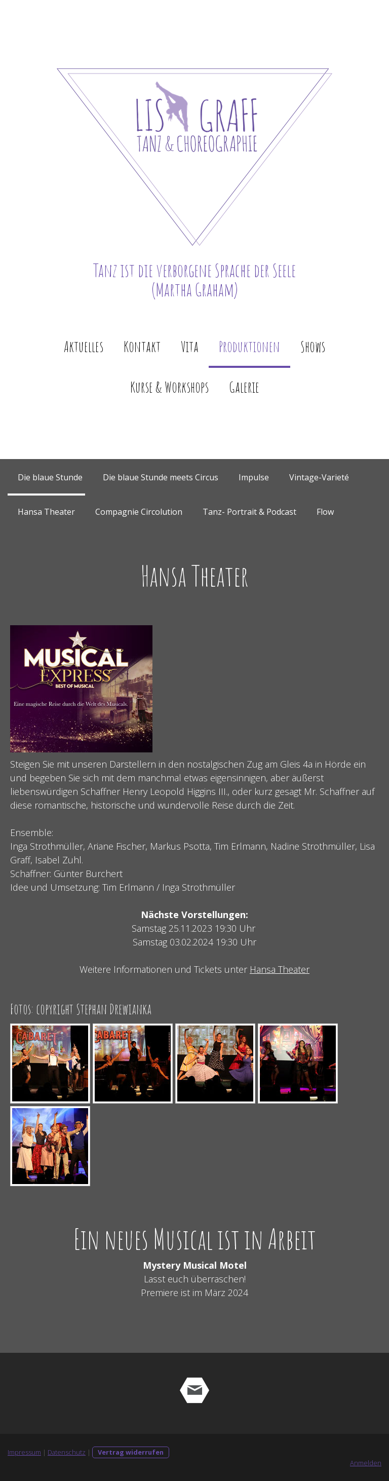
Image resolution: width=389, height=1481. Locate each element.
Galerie (244, 386)
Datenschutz (67, 1452)
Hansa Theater (46, 511)
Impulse (254, 477)
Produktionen (249, 346)
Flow (325, 511)
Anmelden (365, 1462)
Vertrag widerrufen (131, 1452)
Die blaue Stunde (50, 477)
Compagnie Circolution (138, 511)
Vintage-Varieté (319, 477)
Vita (190, 346)
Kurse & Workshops (169, 386)
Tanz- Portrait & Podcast (249, 511)
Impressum (24, 1452)
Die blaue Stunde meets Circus (160, 477)
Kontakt (142, 346)
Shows (312, 346)
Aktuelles (83, 346)
